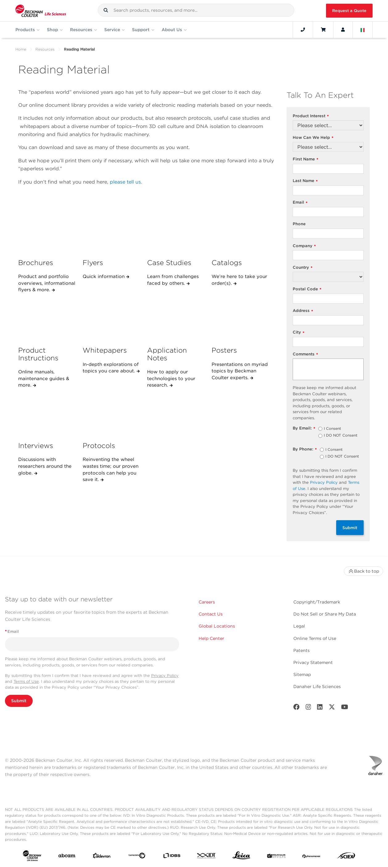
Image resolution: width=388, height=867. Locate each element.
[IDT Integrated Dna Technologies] (206, 856)
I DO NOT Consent (340, 436)
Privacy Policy (324, 482)
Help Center (211, 638)
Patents (301, 650)
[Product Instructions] (47, 319)
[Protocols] (112, 415)
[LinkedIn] (320, 708)
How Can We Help (313, 137)
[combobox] (196, 10)
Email (300, 202)
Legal (299, 626)
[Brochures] (47, 232)
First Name (305, 159)
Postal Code (307, 289)
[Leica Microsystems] (241, 857)
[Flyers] (112, 232)
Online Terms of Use (314, 638)
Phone (299, 224)
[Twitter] (332, 708)
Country (302, 267)
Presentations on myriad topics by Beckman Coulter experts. (240, 371)
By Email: (304, 428)
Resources (45, 49)
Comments (305, 354)
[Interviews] (47, 415)
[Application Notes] (176, 319)
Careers (207, 601)
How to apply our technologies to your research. (171, 378)
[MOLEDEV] (276, 857)
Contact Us (211, 614)
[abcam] (66, 856)
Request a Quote (349, 10)
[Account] (343, 30)
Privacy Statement (313, 662)
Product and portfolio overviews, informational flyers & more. (46, 283)
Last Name (305, 181)
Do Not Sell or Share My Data (324, 614)
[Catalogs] (241, 232)
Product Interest (311, 116)
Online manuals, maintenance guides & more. (43, 378)
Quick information (104, 276)
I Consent (332, 429)
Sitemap (302, 674)
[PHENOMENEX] (311, 857)
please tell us (125, 182)
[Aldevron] (101, 857)
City (298, 332)
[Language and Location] (363, 30)
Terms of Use (26, 681)
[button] (105, 10)
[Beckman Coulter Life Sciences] (40, 11)
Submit (349, 527)
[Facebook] (296, 708)
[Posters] (241, 319)
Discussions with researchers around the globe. (45, 466)
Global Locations (217, 626)
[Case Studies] (176, 232)
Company (304, 246)
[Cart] (323, 30)
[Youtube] (344, 708)
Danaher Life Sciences (317, 686)
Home (20, 49)
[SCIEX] (346, 857)
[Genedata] (137, 856)
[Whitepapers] (112, 319)
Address (303, 310)
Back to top (363, 571)
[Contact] (303, 30)
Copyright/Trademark (316, 601)
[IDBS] (171, 857)
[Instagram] (308, 708)
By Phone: (305, 449)
